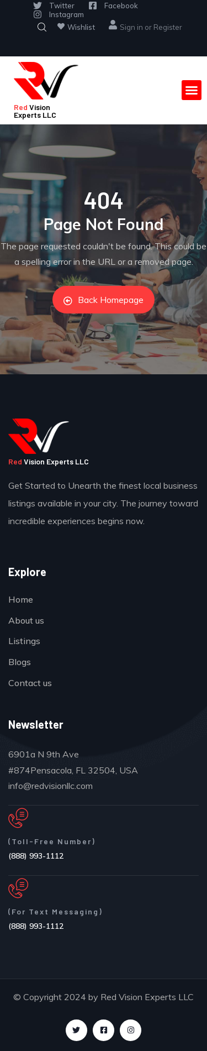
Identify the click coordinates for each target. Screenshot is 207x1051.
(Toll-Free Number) (51, 841)
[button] (191, 90)
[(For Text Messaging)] (18, 888)
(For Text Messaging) (55, 911)
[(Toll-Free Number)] (18, 818)
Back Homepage (103, 299)
